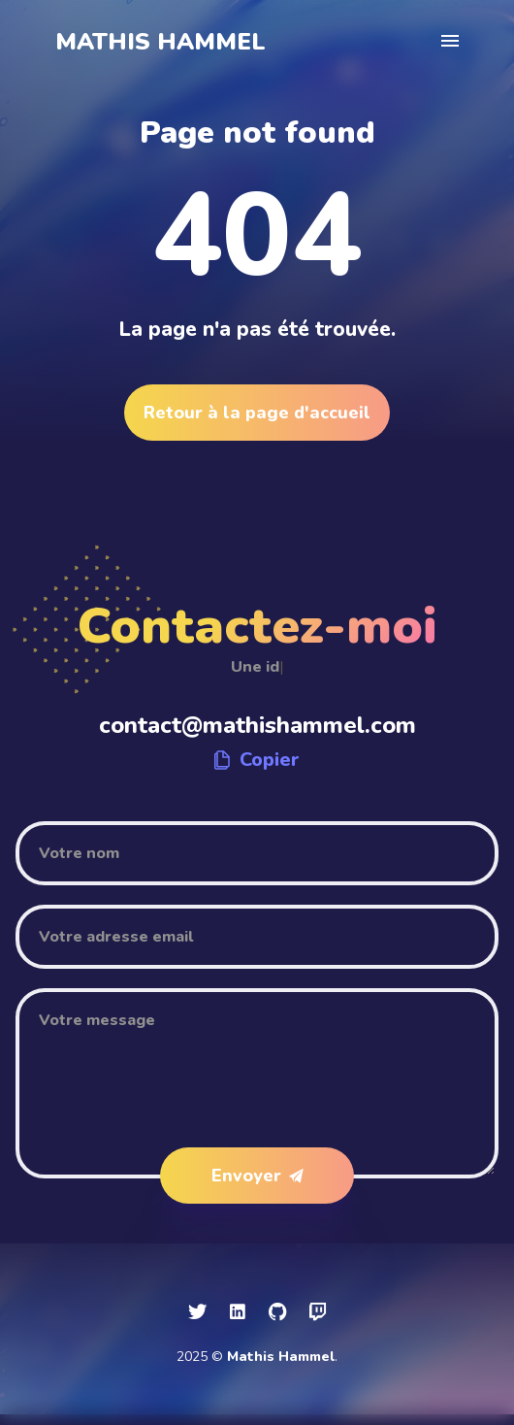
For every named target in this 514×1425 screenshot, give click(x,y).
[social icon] (197, 1312)
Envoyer (257, 1175)
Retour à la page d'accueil (257, 412)
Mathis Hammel (160, 41)
